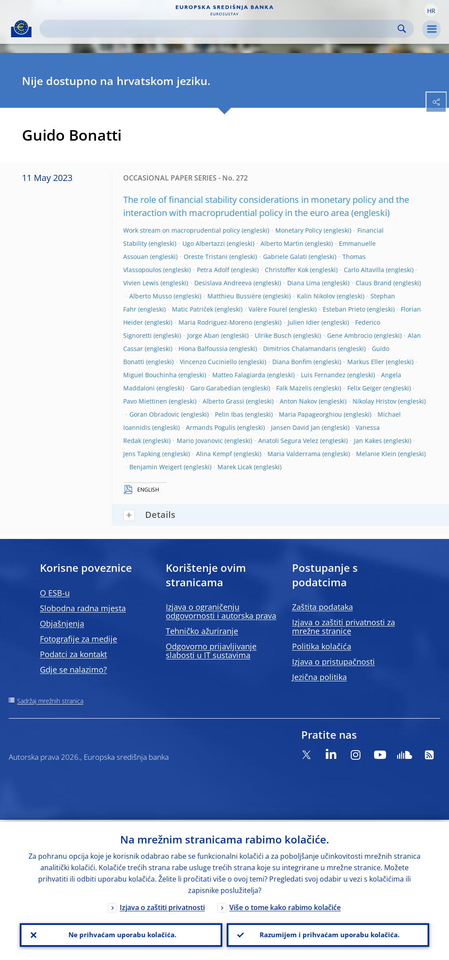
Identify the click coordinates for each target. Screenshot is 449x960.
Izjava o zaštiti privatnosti (162, 906)
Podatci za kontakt (73, 654)
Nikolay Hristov (374, 401)
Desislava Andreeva (223, 283)
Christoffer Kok (286, 270)
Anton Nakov (298, 401)
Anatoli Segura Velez (288, 440)
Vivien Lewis (141, 283)
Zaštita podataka (322, 607)
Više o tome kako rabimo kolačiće (285, 906)
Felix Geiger (364, 388)
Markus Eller (365, 362)
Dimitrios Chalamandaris (299, 348)
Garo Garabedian (215, 388)
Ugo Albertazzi (203, 243)
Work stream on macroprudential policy (181, 230)
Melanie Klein (376, 454)
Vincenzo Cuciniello (208, 362)
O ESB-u (55, 593)
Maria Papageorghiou (310, 414)
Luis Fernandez (323, 375)
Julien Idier (304, 322)
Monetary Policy (298, 230)
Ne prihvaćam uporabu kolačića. (121, 934)
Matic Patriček (192, 309)
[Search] (220, 28)
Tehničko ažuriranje (202, 631)
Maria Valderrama (294, 454)
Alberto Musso (150, 296)
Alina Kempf (214, 454)
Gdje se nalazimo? (73, 669)
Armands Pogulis (210, 427)
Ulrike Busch (273, 335)
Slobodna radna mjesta (83, 608)
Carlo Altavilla (364, 270)
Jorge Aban (203, 335)
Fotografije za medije (78, 639)
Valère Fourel (268, 309)
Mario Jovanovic (200, 440)
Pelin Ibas (229, 414)
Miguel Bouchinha (150, 375)
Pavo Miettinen (145, 401)
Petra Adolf (213, 270)
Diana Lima (303, 283)
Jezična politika (319, 677)
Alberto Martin (281, 243)
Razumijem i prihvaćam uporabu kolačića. (328, 934)
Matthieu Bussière (234, 296)
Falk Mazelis (294, 388)
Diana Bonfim (292, 362)
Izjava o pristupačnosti (333, 661)
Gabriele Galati (285, 256)
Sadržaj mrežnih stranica (50, 701)
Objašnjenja (62, 623)
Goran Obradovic (154, 414)
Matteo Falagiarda (238, 375)
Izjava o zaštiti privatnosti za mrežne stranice (343, 626)
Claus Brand (374, 283)
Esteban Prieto (344, 309)
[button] (431, 10)
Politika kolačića (321, 646)
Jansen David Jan (295, 427)
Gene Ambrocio (349, 335)
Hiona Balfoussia (203, 348)
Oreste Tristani (206, 256)
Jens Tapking (141, 454)
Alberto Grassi (223, 401)
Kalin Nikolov (316, 296)
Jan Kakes (368, 440)
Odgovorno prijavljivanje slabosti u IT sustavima (211, 650)
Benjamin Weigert (155, 467)
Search (402, 28)
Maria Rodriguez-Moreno (215, 322)
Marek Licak (234, 467)
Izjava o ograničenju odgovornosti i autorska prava (221, 611)
